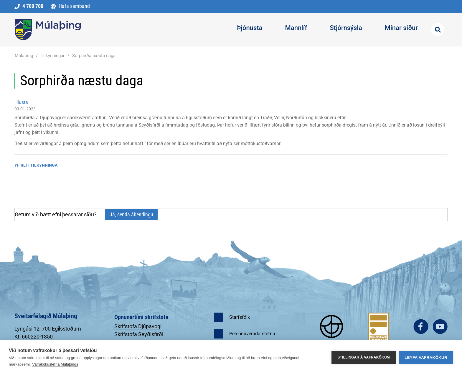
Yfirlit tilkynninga (35, 165)
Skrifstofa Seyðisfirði (138, 334)
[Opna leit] (437, 29)
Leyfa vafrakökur (426, 357)
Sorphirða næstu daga (94, 55)
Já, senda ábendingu (131, 214)
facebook (420, 326)
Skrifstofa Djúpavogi (137, 326)
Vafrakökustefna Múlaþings (55, 364)
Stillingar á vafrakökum (363, 357)
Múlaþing (24, 55)
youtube (440, 326)
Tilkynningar (53, 55)
